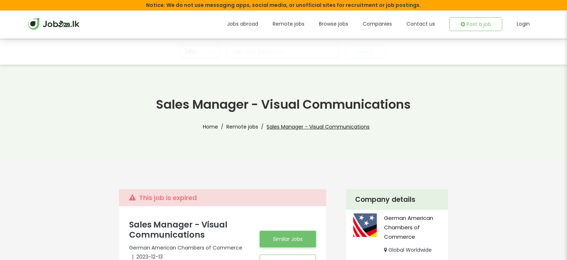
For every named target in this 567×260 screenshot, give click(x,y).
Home (210, 126)
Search (365, 51)
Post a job (476, 24)
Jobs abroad (242, 23)
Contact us (420, 23)
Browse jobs (333, 23)
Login (523, 23)
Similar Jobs (288, 239)
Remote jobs (288, 23)
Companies (377, 23)
